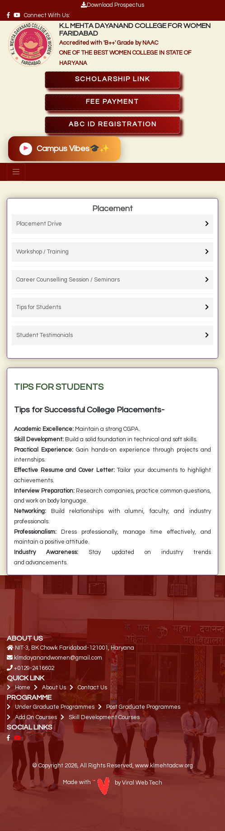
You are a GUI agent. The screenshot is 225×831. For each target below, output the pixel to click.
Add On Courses (36, 717)
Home (22, 687)
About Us (54, 687)
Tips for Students (38, 307)
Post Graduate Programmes (143, 707)
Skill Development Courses (104, 717)
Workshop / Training (42, 252)
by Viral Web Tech (127, 783)
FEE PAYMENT (112, 101)
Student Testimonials (44, 335)
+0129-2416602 (34, 668)
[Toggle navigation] (16, 172)
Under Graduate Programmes (54, 707)
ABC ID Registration (113, 124)
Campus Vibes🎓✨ (64, 149)
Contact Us (92, 687)
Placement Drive (39, 224)
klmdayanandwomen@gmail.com (58, 658)
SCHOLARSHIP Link (112, 79)
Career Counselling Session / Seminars (68, 280)
